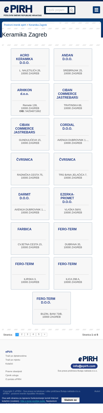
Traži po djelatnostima (15, 356)
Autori (97, 391)
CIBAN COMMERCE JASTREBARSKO (69, 93)
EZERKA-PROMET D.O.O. (67, 198)
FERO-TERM (67, 229)
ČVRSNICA (24, 159)
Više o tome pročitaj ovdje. (33, 401)
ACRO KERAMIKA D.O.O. (24, 59)
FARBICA (25, 229)
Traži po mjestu (12, 360)
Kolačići (9, 364)
